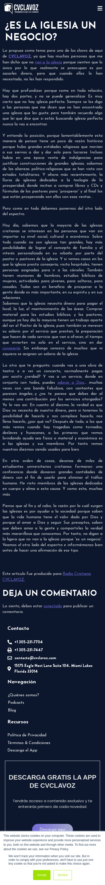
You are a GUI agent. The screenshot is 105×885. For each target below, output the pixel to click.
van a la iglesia (48, 62)
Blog (12, 710)
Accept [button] (42, 875)
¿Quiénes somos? (23, 695)
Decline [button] (63, 875)
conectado (53, 606)
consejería (11, 348)
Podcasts (16, 703)
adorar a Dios (70, 383)
